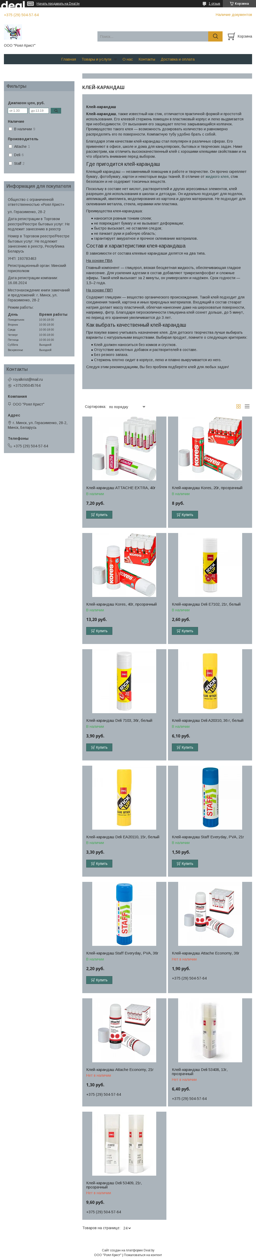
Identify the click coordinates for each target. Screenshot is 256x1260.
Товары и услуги (96, 59)
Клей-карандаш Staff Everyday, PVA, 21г (208, 837)
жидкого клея (217, 176)
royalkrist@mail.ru (28, 379)
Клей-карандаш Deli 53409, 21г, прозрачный (114, 1185)
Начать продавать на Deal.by (58, 3)
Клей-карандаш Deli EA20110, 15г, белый (122, 837)
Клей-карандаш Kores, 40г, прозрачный (121, 604)
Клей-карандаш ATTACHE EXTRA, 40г (120, 488)
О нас (128, 59)
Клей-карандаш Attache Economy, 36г (205, 953)
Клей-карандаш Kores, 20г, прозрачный (207, 488)
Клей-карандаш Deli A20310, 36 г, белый (207, 720)
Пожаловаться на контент (143, 1255)
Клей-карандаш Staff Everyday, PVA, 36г (122, 953)
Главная (68, 59)
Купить (102, 515)
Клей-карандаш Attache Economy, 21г (120, 1070)
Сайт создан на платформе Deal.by (128, 1250)
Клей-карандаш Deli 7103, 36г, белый (119, 720)
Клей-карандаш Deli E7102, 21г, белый (206, 604)
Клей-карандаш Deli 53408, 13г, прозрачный (200, 1072)
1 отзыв (214, 3)
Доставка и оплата (178, 59)
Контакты (146, 59)
